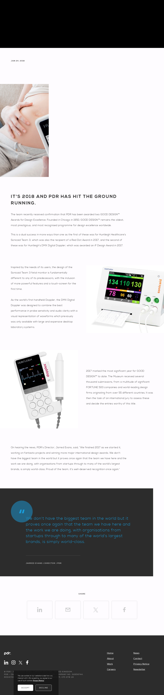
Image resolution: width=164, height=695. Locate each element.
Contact (137, 658)
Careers (111, 669)
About (110, 658)
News (136, 653)
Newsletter (139, 669)
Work (110, 664)
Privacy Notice (141, 664)
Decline (43, 688)
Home (110, 653)
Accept (25, 688)
